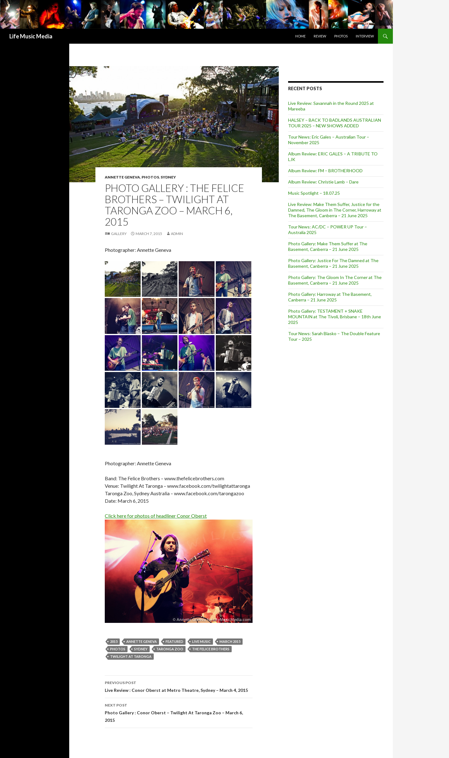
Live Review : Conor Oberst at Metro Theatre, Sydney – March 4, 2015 (179, 686)
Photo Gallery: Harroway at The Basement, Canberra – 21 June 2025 (330, 296)
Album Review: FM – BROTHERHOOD (325, 170)
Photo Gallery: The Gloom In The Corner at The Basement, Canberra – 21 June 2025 (335, 280)
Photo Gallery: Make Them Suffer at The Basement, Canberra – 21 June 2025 (327, 246)
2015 (114, 641)
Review (320, 36)
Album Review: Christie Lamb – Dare (323, 181)
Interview (365, 36)
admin (177, 233)
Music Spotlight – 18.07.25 (314, 193)
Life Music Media (30, 36)
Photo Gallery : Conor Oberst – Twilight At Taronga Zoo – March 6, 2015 (179, 712)
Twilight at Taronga (131, 656)
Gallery (119, 233)
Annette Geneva (122, 177)
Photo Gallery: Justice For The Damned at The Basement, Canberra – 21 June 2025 (333, 263)
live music (201, 641)
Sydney (168, 177)
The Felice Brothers (210, 649)
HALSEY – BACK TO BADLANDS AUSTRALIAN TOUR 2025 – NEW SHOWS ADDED (334, 122)
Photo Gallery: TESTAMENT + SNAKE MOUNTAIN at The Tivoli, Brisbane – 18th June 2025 (334, 316)
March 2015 (230, 641)
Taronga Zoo (169, 649)
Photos (341, 36)
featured (174, 641)
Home (300, 36)
